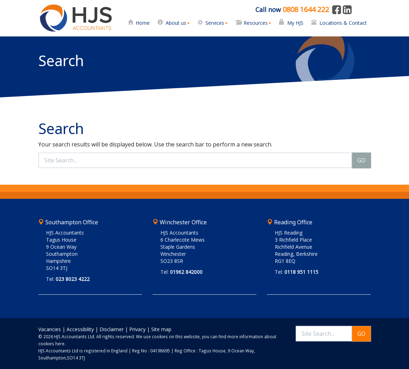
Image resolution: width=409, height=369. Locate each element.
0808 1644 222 (306, 9)
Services (216, 22)
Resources (257, 22)
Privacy (137, 329)
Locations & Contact (343, 22)
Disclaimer (112, 329)
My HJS (295, 22)
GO (361, 160)
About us (178, 22)
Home (143, 22)
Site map (161, 329)
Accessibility (80, 329)
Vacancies (49, 329)
